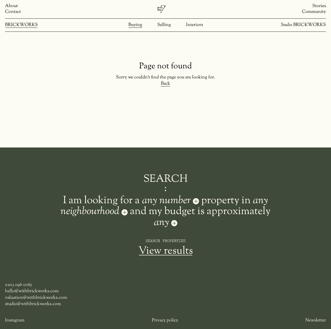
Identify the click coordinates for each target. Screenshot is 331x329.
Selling (164, 25)
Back (165, 84)
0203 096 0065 (18, 285)
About (11, 6)
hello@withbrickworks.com (32, 291)
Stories (319, 6)
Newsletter (315, 320)
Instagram (14, 320)
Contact (13, 12)
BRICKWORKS (21, 25)
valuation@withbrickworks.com (36, 298)
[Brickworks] (161, 9)
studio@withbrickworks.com (33, 304)
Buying (135, 25)
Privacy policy (165, 320)
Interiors (194, 25)
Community (314, 12)
